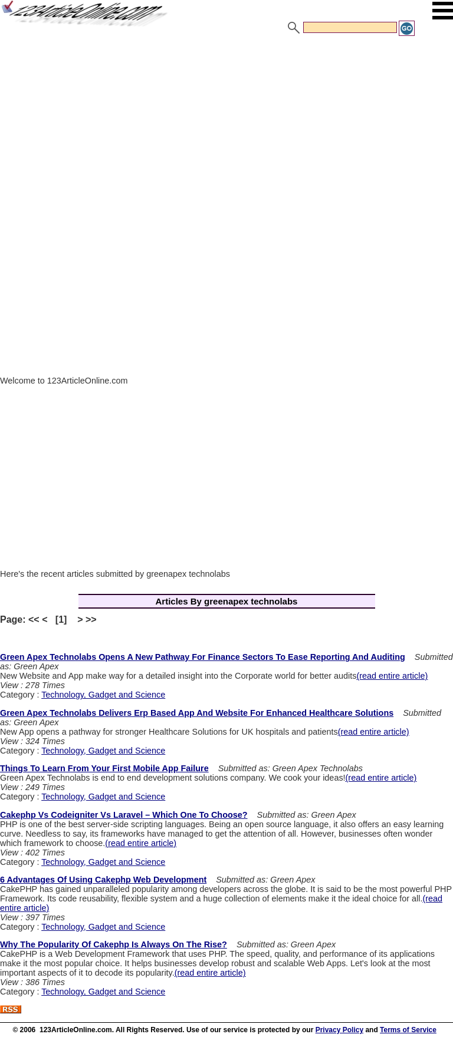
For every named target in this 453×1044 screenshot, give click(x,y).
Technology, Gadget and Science (103, 694)
